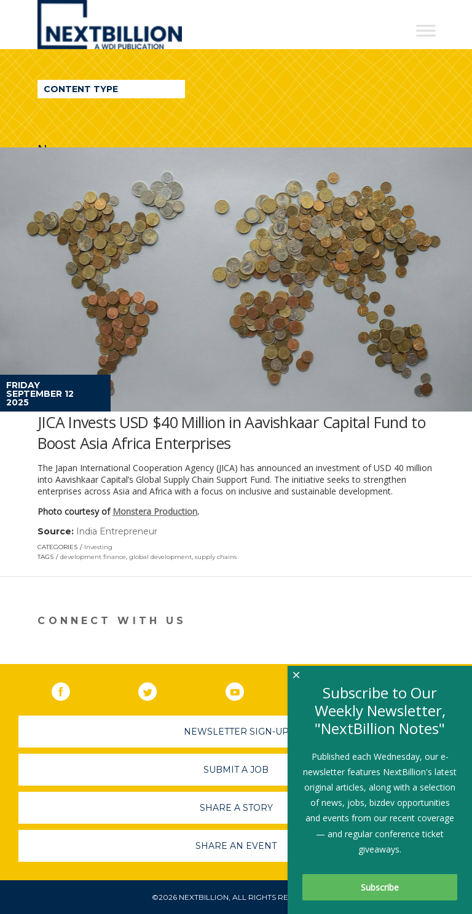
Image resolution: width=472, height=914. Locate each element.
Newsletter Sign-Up (236, 731)
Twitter (156, 689)
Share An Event (236, 845)
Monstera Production (154, 511)
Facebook (69, 689)
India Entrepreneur (116, 531)
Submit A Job (236, 769)
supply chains (216, 557)
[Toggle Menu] (426, 30)
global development (160, 557)
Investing (98, 547)
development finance (93, 557)
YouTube (243, 689)
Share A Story (236, 807)
